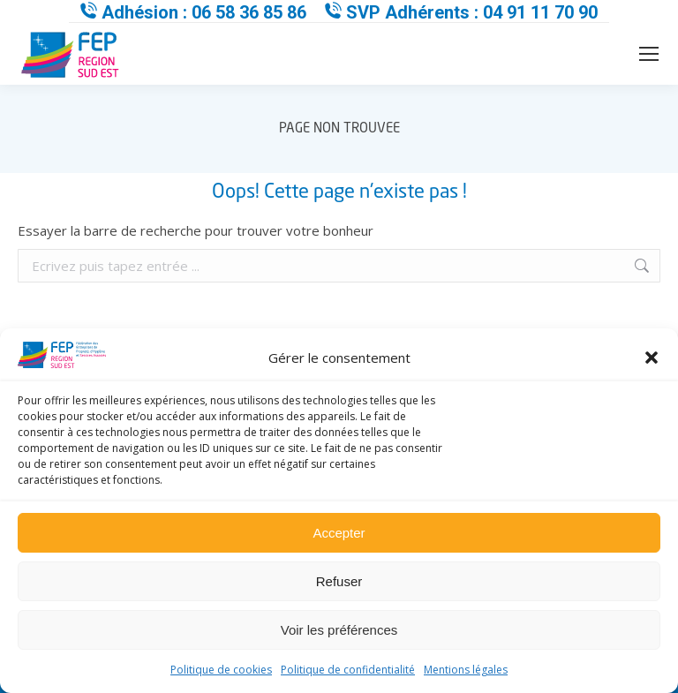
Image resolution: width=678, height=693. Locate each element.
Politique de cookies (221, 669)
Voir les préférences (339, 629)
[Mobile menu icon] (648, 53)
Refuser (339, 581)
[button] (651, 357)
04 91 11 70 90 (540, 12)
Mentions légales (466, 669)
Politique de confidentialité (348, 669)
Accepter (339, 532)
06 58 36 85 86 (249, 12)
